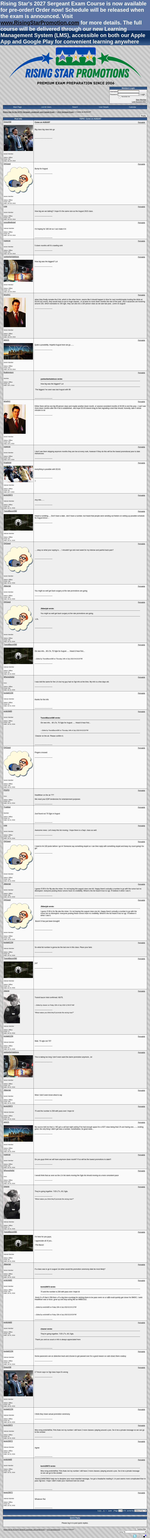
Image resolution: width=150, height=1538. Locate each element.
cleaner (6, 991)
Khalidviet (7, 463)
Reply (143, 116)
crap (5, 206)
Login (142, 94)
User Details (104, 107)
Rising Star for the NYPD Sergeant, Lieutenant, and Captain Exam (29, 112)
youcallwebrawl (10, 222)
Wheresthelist (9, 677)
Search (75, 107)
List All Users (46, 107)
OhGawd (7, 164)
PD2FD (6, 790)
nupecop (7, 241)
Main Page (17, 107)
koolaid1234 (8, 693)
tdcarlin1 (7, 295)
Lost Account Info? (139, 102)
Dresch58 (7, 122)
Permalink (141, 122)
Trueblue (7, 807)
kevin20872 (8, 495)
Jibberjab (7, 586)
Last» (110, 1511)
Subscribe (141, 1529)
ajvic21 (6, 340)
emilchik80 (8, 711)
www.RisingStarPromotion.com (39, 23)
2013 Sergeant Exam (65, 112)
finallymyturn (8, 372)
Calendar (132, 107)
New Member (141, 100)
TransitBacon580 (10, 511)
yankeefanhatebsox (11, 257)
